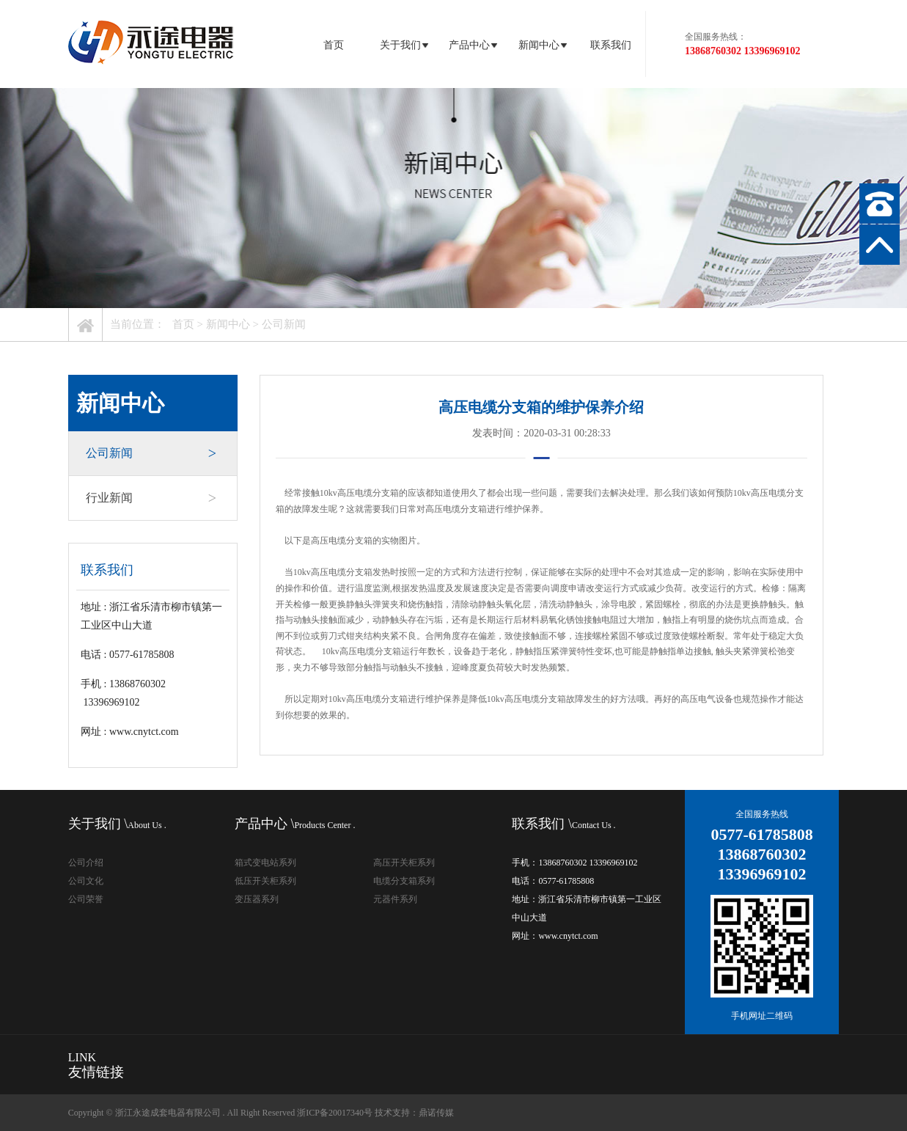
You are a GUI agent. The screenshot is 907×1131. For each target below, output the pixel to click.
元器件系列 (395, 899)
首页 (333, 45)
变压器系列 (257, 899)
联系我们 (610, 45)
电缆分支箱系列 (404, 881)
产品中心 (472, 45)
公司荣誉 (85, 899)
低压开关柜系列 (265, 881)
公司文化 (85, 881)
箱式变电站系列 (265, 862)
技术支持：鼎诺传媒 (414, 1113)
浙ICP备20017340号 (334, 1113)
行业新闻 (151, 498)
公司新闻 (284, 324)
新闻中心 (541, 45)
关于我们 (403, 45)
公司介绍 (85, 862)
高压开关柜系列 (404, 862)
